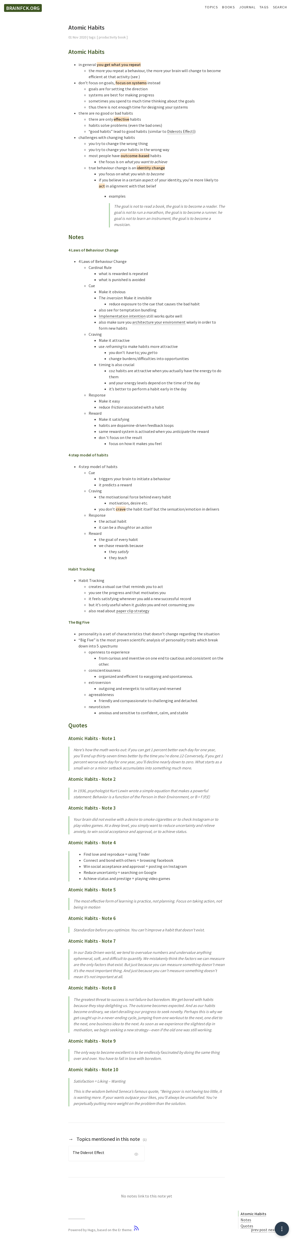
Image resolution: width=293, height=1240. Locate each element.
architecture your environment (159, 322)
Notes (246, 1219)
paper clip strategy (132, 610)
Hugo (91, 1230)
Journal (247, 7)
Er (119, 1230)
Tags (264, 7)
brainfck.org (23, 8)
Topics (211, 7)
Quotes (247, 1225)
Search (280, 7)
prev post (259, 1229)
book (122, 37)
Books (228, 7)
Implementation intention (122, 316)
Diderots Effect (180, 131)
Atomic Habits (253, 1213)
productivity (108, 37)
